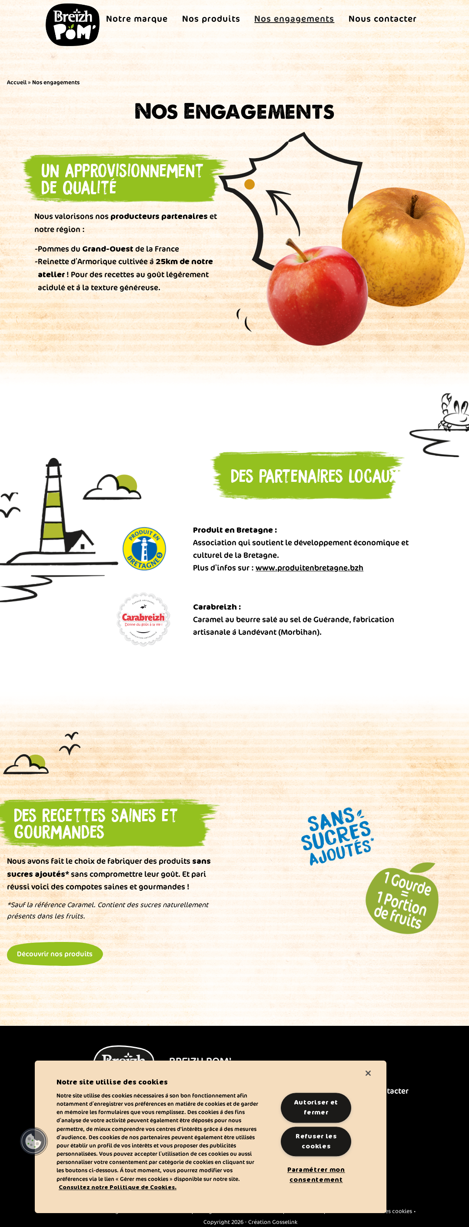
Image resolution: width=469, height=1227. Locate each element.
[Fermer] (368, 1073)
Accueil (17, 82)
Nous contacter (383, 18)
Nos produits (211, 18)
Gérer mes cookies (388, 1206)
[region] (210, 1137)
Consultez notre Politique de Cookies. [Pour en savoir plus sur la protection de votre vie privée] (117, 1187)
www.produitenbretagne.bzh (309, 567)
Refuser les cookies (316, 1141)
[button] (33, 1141)
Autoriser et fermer (316, 1108)
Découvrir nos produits (55, 949)
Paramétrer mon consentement (316, 1175)
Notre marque (137, 18)
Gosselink (284, 1217)
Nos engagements (294, 18)
